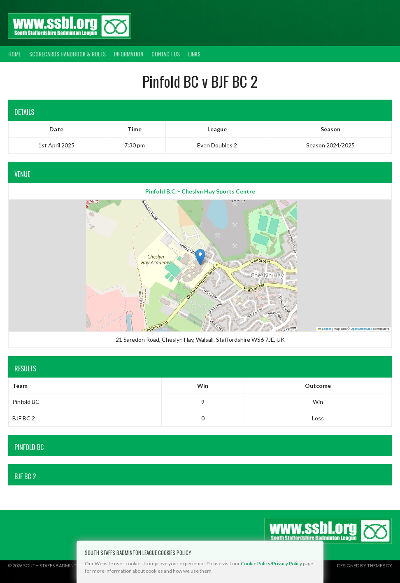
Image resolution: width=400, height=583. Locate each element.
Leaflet (324, 329)
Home (14, 53)
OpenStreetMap (361, 329)
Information (128, 53)
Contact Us (165, 53)
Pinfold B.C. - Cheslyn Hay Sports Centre (200, 191)
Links (194, 53)
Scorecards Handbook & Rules (67, 53)
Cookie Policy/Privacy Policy (271, 563)
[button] (200, 257)
